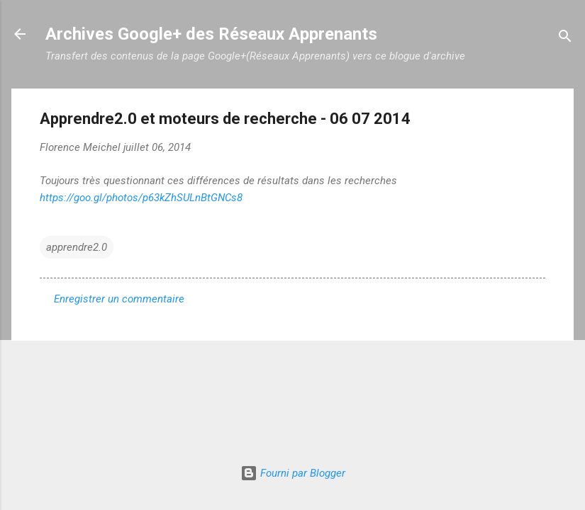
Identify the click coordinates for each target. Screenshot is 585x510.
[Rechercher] (565, 38)
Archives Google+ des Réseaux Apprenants (211, 34)
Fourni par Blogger (292, 473)
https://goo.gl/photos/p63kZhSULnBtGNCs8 (141, 197)
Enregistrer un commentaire (119, 299)
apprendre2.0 (76, 247)
